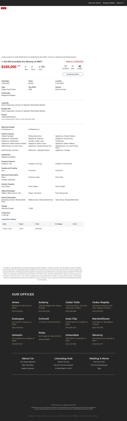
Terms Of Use (35, 416)
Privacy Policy (48, 416)
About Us (120, 3)
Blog (99, 368)
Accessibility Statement (67, 416)
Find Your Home (99, 362)
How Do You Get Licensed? (63, 365)
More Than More (28, 365)
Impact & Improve (28, 368)
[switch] (65, 68)
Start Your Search (95, 3)
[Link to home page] (2, 3)
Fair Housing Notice (89, 416)
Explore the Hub (63, 362)
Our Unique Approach (27, 362)
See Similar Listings (73, 74)
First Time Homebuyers (99, 365)
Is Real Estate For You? (63, 368)
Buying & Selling (109, 3)
